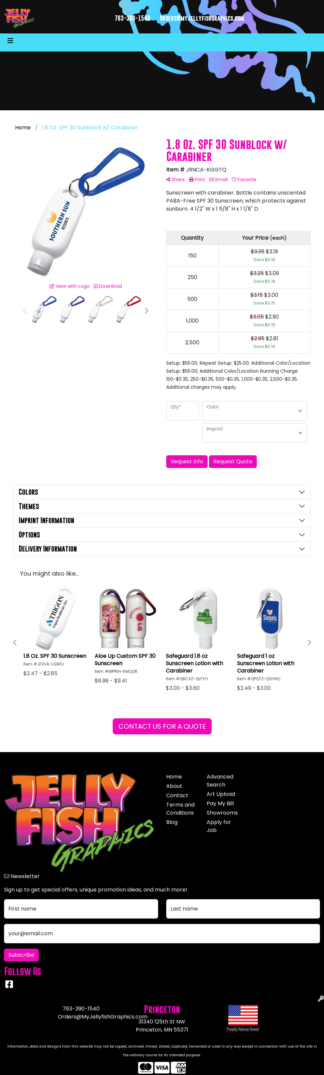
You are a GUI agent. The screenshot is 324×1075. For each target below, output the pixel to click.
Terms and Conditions (180, 809)
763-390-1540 (132, 18)
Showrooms (222, 813)
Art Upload (221, 794)
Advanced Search (220, 781)
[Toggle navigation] (10, 40)
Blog (172, 822)
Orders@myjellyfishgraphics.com (202, 18)
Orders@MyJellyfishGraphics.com (102, 1017)
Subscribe (21, 955)
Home (174, 777)
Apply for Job (219, 826)
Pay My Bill (220, 803)
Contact (177, 795)
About (174, 786)
